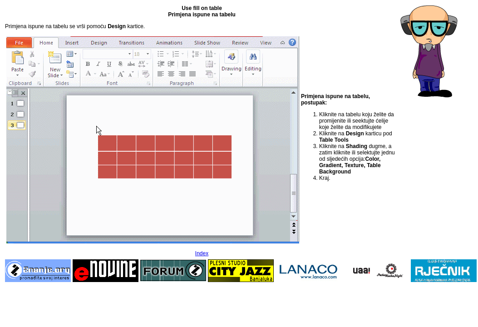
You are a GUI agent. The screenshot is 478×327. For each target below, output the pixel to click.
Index (201, 253)
